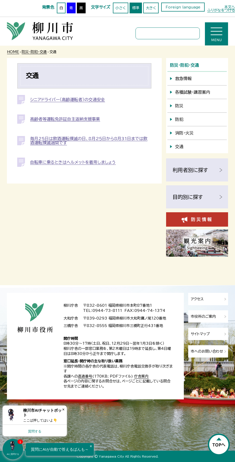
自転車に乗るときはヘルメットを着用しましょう (73, 162)
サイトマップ (200, 334)
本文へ (229, 7)
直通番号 (85, 376)
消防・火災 (184, 133)
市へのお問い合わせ (207, 351)
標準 (135, 8)
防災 (179, 106)
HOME (13, 52)
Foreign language (183, 7)
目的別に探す (188, 196)
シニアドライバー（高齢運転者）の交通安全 (67, 100)
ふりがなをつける (221, 10)
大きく (151, 8)
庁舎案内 (141, 376)
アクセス (197, 299)
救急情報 (183, 78)
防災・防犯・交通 (34, 52)
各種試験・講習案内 (192, 92)
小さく (120, 8)
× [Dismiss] (63, 409)
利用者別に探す (190, 169)
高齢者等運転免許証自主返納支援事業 (65, 119)
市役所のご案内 (203, 316)
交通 (179, 147)
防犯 (179, 119)
